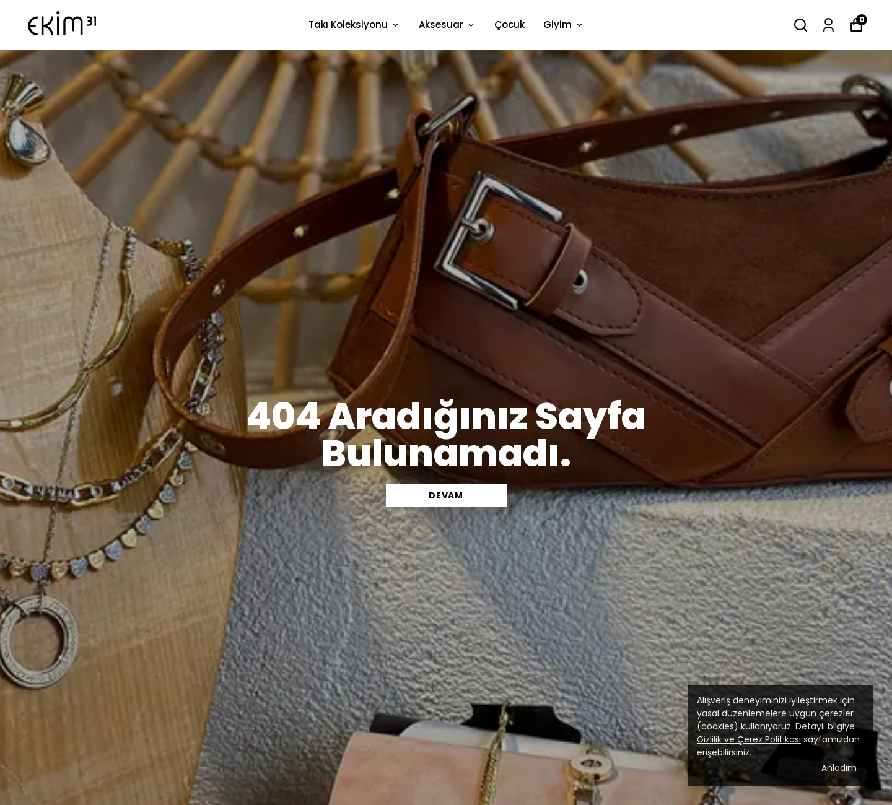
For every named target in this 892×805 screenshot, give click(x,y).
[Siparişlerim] (828, 25)
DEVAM (446, 495)
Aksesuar (447, 24)
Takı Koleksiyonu (354, 24)
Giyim (563, 24)
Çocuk (509, 24)
